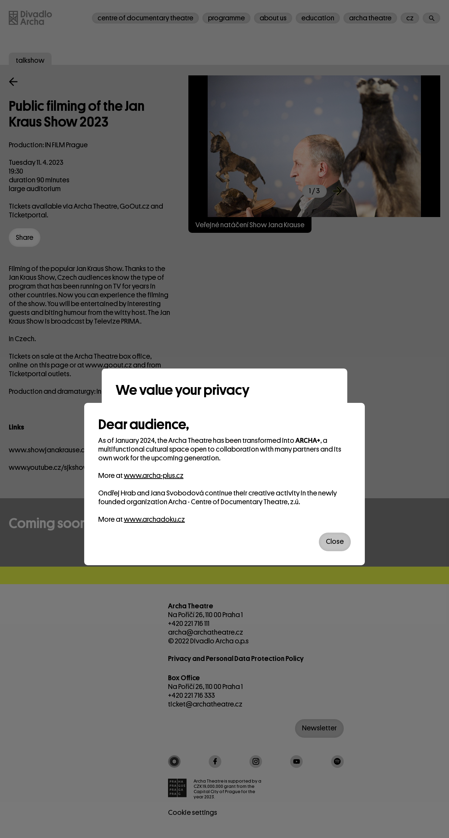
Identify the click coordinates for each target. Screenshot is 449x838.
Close (335, 541)
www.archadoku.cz (154, 519)
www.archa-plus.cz (153, 475)
